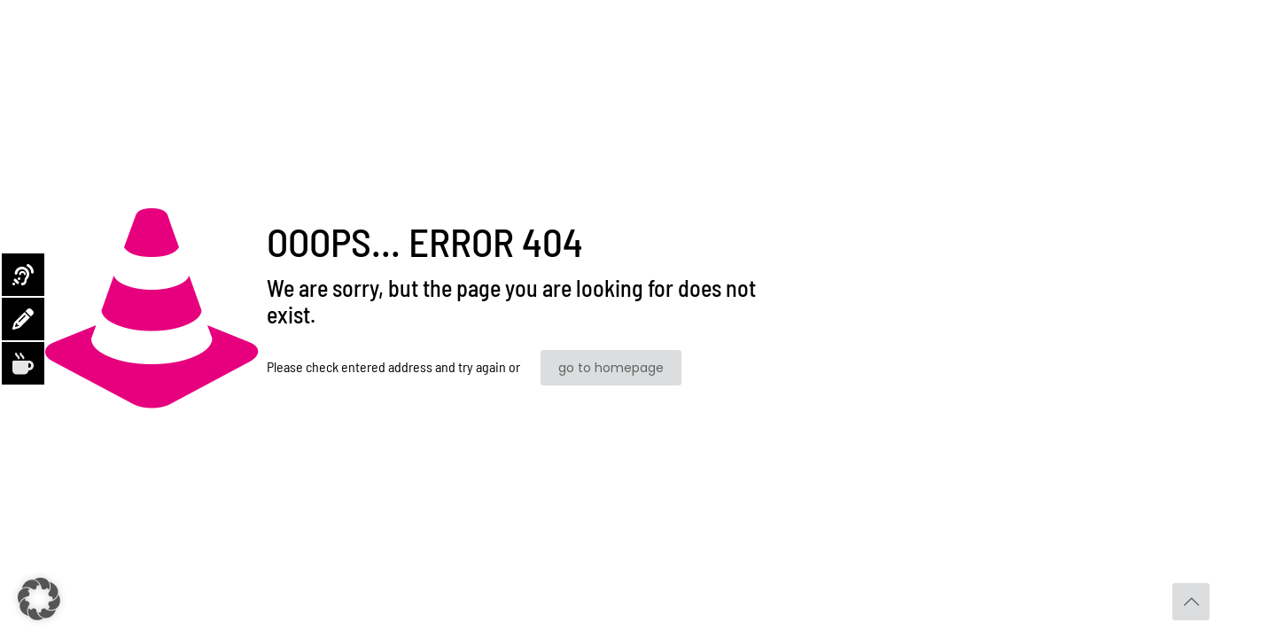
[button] (39, 599)
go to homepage (611, 368)
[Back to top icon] (1191, 601)
